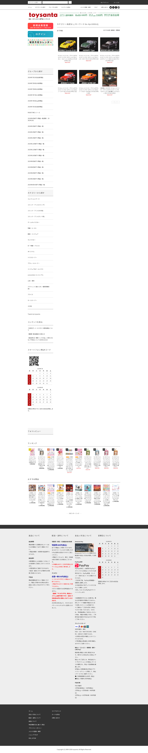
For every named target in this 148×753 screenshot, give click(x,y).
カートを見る (56, 714)
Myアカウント (104, 2)
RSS (30, 738)
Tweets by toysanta (34, 314)
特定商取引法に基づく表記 (37, 725)
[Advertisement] (74, 518)
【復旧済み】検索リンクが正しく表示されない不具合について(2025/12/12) (40, 339)
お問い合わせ (103, 7)
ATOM (34, 738)
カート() (115, 2)
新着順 (118, 30)
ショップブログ (33, 735)
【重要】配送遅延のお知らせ (36, 334)
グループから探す (52, 7)
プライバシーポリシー (35, 728)
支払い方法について (35, 714)
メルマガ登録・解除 (84, 7)
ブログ (95, 7)
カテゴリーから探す (39, 7)
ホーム (30, 7)
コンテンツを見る (64, 7)
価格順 (113, 30)
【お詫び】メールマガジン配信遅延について (40, 329)
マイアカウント (56, 711)
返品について (33, 721)
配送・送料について (35, 718)
